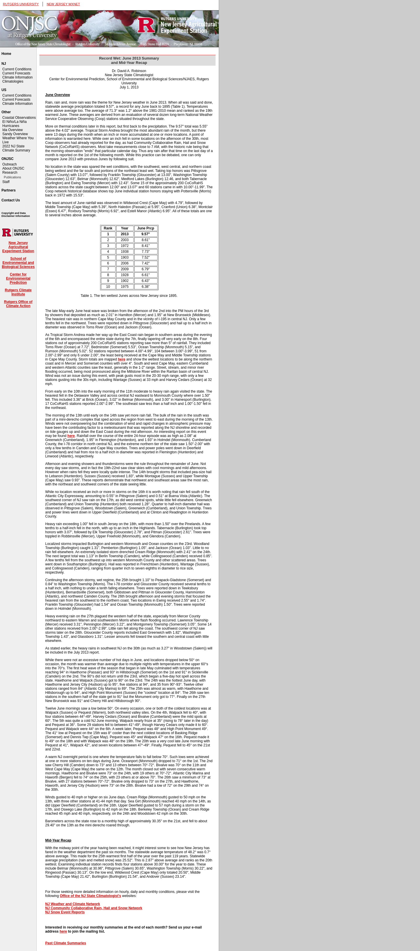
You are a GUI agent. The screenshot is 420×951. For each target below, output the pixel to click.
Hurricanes (10, 126)
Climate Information (17, 77)
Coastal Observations (19, 118)
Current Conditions (17, 69)
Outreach (9, 164)
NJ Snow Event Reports (65, 912)
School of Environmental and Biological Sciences (18, 263)
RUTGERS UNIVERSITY (21, 4)
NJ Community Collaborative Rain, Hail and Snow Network (93, 908)
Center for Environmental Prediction (18, 278)
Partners (8, 190)
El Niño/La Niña (14, 122)
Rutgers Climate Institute (18, 292)
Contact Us (10, 200)
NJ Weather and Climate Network (72, 904)
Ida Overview (12, 130)
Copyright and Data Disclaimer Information (15, 214)
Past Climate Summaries (65, 943)
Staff (5, 182)
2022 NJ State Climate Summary (16, 148)
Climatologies (12, 81)
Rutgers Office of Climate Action (18, 304)
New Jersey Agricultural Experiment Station (18, 247)
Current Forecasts (16, 73)
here (121, 359)
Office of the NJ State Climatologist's (90, 896)
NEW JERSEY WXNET (63, 4)
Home (6, 54)
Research (9, 172)
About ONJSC (13, 168)
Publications (12, 177)
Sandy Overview (15, 134)
